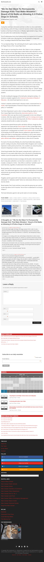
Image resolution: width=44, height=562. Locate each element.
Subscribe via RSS (14, 469)
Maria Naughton (27, 199)
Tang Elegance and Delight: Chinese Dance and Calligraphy (22, 395)
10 (33, 381)
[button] (39, 1)
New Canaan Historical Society (10, 503)
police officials (5, 138)
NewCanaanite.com (6, 1)
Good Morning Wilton (7, 516)
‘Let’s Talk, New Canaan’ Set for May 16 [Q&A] (9, 344)
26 (4, 390)
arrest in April (21, 126)
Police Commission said (34, 119)
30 (10, 378)
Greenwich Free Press (7, 514)
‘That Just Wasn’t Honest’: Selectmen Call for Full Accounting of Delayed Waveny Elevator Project (18, 340)
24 (33, 387)
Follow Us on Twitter (15, 460)
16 (27, 384)
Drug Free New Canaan (8, 505)
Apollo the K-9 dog (34, 197)
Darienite (3, 512)
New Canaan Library (7, 486)
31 (16, 378)
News (10, 197)
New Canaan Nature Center (9, 500)
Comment (5, 291)
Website (5, 319)
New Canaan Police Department (10, 491)
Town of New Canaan (7, 481)
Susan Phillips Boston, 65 (5, 421)
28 (16, 390)
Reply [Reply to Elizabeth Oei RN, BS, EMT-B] (4, 279)
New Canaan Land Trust (8, 496)
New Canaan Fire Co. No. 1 (9, 493)
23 (27, 387)
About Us (3, 443)
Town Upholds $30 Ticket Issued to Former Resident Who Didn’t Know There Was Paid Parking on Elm (19, 435)
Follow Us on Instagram (15, 466)
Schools (25, 197)
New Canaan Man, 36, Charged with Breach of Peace (10, 338)
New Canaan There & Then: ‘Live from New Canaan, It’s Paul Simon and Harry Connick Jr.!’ (17, 431)
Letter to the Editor (4, 433)
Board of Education (6, 199)
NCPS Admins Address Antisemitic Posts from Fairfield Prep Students (13, 423)
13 (10, 384)
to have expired (27, 130)
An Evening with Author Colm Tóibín (17, 401)
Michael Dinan (6, 19)
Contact (3, 451)
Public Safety (17, 197)
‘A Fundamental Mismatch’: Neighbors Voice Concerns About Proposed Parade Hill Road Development (19, 425)
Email (6, 314)
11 (39, 381)
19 (4, 387)
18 (39, 384)
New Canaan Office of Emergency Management (14, 498)
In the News (4, 448)
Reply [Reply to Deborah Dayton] (4, 250)
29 (4, 378)
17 (33, 384)
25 (39, 387)
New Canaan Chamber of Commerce (11, 488)
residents (13, 138)
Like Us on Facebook (15, 457)
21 (16, 387)
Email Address (21, 359)
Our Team (4, 446)
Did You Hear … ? (4, 342)
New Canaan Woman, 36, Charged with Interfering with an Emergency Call (14, 429)
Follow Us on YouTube (15, 463)
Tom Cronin (23, 201)
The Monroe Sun (6, 519)
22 (21, 387)
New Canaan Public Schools (9, 484)
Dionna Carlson (17, 199)
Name (6, 309)
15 (21, 384)
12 (4, 384)
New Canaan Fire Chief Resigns (6, 417)
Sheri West (16, 201)
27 (10, 390)
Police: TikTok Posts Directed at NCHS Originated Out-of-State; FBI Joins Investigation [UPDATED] (19, 336)
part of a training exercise (33, 117)
